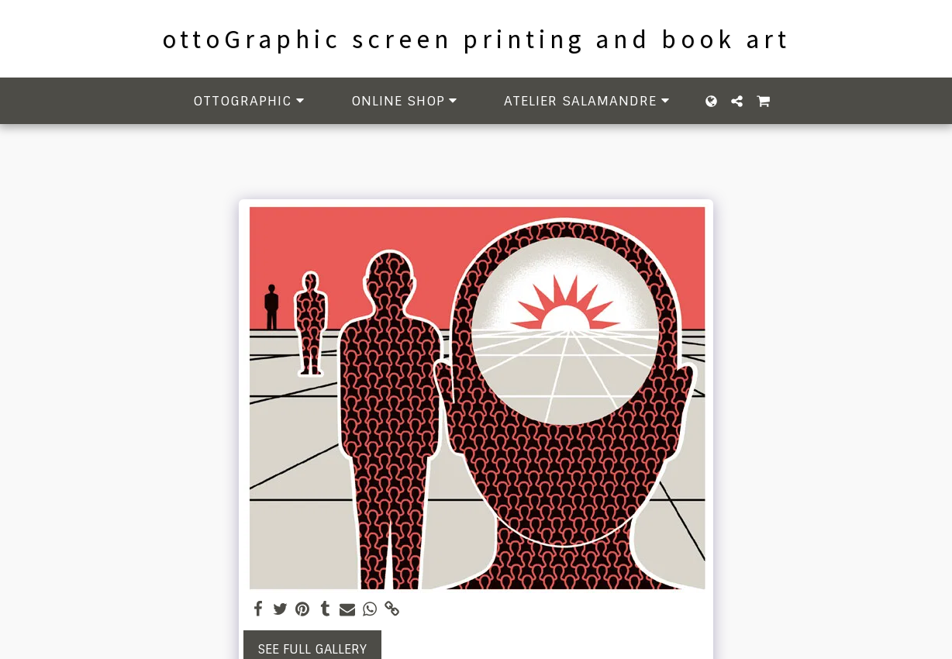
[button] (251, 101)
